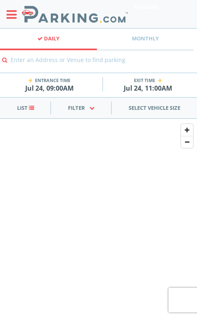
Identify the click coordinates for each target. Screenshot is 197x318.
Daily (48, 38)
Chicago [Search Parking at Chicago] (146, 7)
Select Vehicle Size (154, 107)
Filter (81, 107)
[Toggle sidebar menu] (14, 14)
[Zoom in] (187, 130)
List (25, 107)
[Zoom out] (187, 142)
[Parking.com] (75, 14)
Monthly (145, 38)
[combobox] (98, 65)
